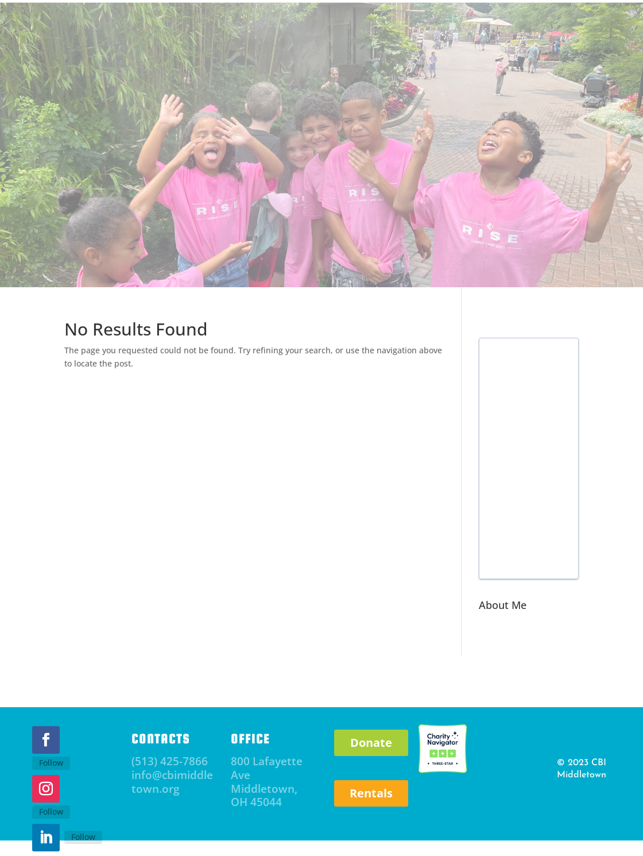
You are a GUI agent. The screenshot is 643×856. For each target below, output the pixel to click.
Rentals (371, 793)
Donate (371, 742)
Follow (51, 762)
